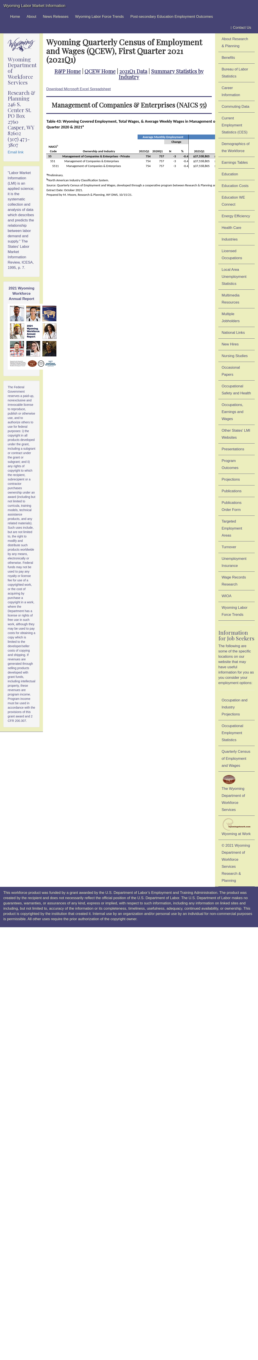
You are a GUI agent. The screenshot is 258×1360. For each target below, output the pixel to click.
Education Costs (235, 186)
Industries (230, 239)
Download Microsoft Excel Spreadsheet (78, 89)
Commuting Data (235, 106)
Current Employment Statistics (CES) (235, 125)
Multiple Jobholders (231, 317)
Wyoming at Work (236, 827)
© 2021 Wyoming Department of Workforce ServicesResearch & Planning (236, 863)
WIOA (227, 596)
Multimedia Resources (231, 298)
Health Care (231, 228)
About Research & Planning (235, 42)
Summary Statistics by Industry (161, 74)
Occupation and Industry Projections (235, 707)
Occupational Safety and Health (236, 389)
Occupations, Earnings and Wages (232, 412)
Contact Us (240, 27)
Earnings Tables (235, 162)
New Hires (230, 344)
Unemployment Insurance (234, 562)
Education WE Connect (233, 201)
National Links (233, 333)
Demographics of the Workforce (236, 147)
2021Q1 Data (133, 71)
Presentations (233, 449)
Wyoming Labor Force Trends (99, 16)
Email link (16, 152)
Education (230, 174)
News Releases (56, 16)
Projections (231, 479)
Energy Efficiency (236, 216)
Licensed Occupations (232, 254)
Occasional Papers (231, 371)
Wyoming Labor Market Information (34, 6)
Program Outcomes (230, 464)
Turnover (229, 547)
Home (15, 16)
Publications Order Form (232, 506)
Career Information (231, 91)
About (31, 16)
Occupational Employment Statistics (232, 733)
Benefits (228, 58)
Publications (232, 491)
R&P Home (67, 71)
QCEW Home (100, 71)
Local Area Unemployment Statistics (234, 277)
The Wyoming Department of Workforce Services (233, 793)
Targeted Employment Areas (232, 528)
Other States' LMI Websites (236, 434)
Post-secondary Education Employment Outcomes (171, 16)
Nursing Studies (235, 356)
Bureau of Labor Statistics (235, 72)
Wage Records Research (234, 580)
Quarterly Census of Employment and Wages (236, 758)
